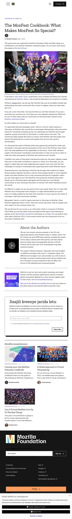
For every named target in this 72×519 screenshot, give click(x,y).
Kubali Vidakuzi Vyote (37, 507)
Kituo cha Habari (12, 472)
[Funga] (69, 495)
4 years (25, 97)
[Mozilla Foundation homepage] (13, 4)
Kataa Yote (37, 512)
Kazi (39, 465)
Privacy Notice (46, 323)
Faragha (41, 468)
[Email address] (36, 318)
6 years (16, 97)
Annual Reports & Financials (16, 468)
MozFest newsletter (26, 214)
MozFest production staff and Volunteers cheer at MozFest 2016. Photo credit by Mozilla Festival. (29, 94)
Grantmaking (10, 475)
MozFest (20, 99)
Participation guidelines (46, 479)
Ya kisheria (42, 475)
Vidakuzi (41, 472)
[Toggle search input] (50, 4)
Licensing (9, 465)
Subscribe (57, 329)
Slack (49, 214)
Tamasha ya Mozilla (13, 19)
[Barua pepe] (29, 453)
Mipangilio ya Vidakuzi (36, 516)
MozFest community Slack (14, 119)
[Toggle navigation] (8, 4)
